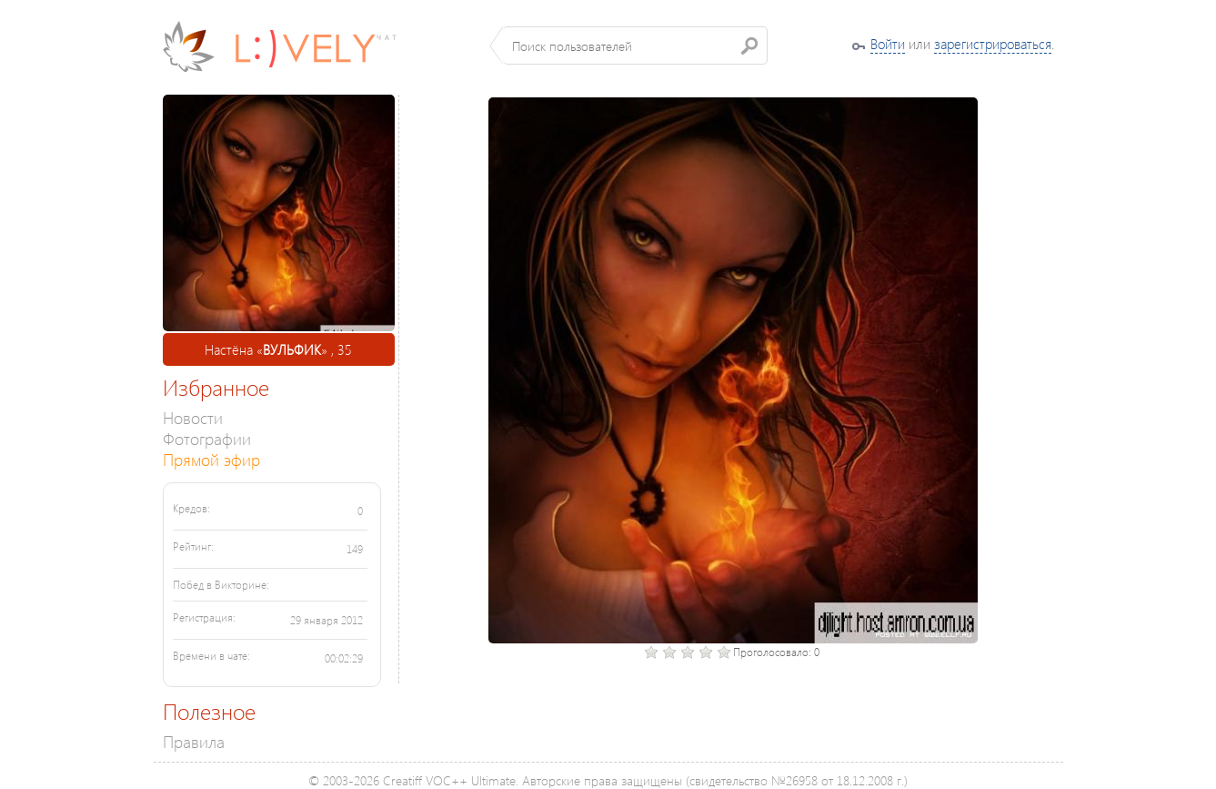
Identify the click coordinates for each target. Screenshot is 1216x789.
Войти (887, 44)
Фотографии (207, 438)
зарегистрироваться (992, 44)
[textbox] (635, 45)
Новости (193, 417)
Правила (194, 741)
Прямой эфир (211, 459)
